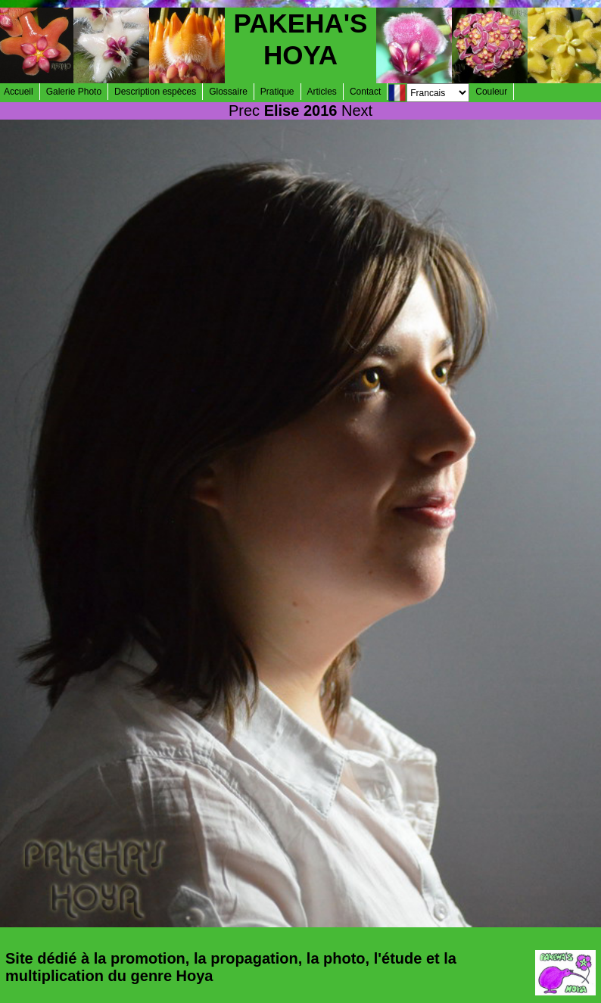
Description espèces (155, 91)
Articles (322, 91)
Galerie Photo (73, 91)
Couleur (491, 91)
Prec (244, 110)
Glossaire (228, 91)
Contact (365, 91)
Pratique (277, 91)
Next (356, 110)
